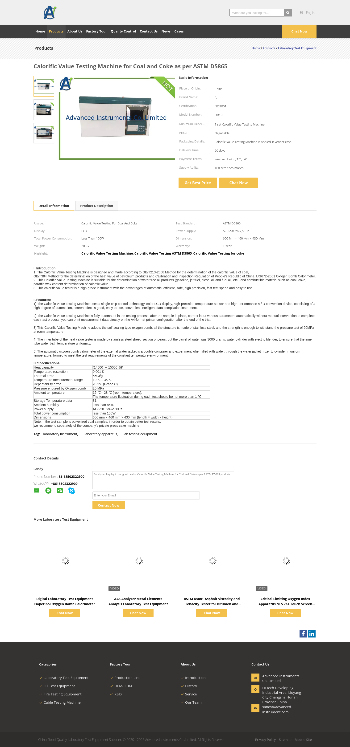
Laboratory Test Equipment (63, 677)
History (189, 685)
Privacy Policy (265, 739)
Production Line (125, 677)
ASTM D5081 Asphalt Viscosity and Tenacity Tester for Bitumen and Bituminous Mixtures (212, 604)
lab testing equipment (140, 434)
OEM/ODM (121, 685)
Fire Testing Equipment (60, 694)
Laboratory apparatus (100, 434)
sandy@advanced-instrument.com (277, 709)
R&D (116, 694)
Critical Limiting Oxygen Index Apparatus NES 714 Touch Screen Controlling (285, 604)
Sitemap (285, 739)
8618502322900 (65, 483)
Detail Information (53, 205)
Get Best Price (198, 182)
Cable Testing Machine (60, 702)
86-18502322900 (71, 476)
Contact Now (108, 505)
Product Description (96, 205)
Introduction (193, 677)
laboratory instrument (60, 434)
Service (189, 694)
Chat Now (299, 31)
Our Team (191, 702)
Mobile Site (303, 739)
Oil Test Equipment (57, 685)
